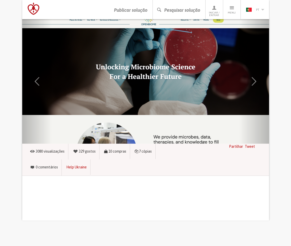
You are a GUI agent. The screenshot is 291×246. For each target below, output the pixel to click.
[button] (37, 81)
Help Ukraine (76, 167)
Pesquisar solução (178, 10)
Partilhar (236, 146)
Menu (232, 9)
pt (255, 10)
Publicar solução (130, 10)
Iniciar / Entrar (214, 11)
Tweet (250, 146)
